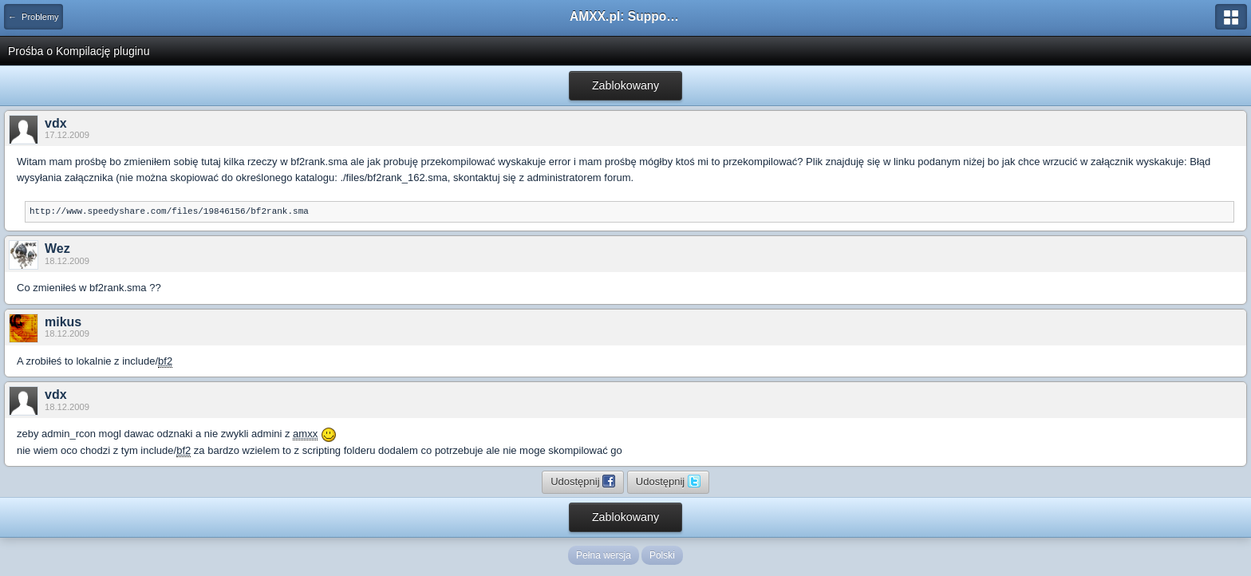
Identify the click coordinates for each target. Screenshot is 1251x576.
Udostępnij (583, 481)
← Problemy (33, 17)
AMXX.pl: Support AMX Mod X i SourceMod (625, 16)
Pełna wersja (603, 555)
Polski (662, 555)
